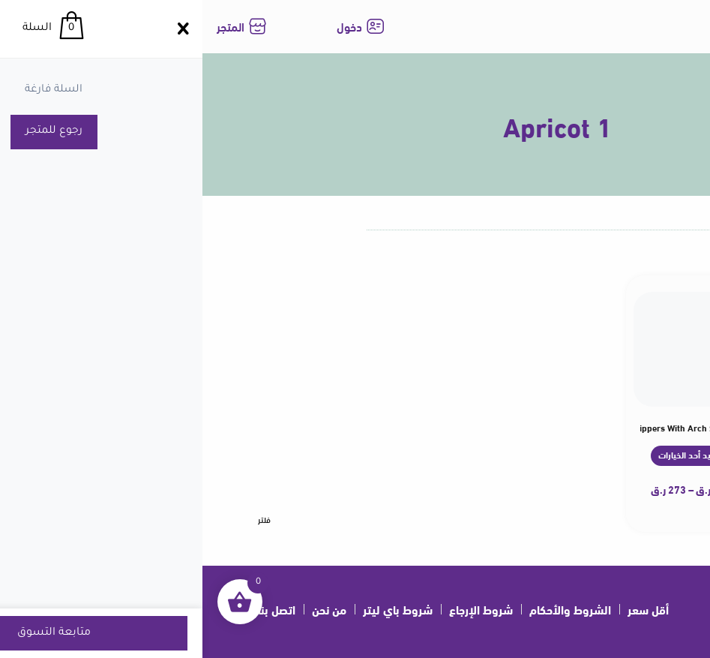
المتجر (28, 26)
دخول (147, 26)
